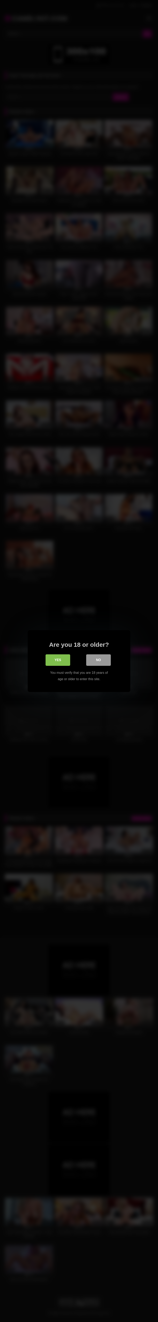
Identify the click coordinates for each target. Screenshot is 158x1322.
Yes (58, 660)
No (98, 660)
